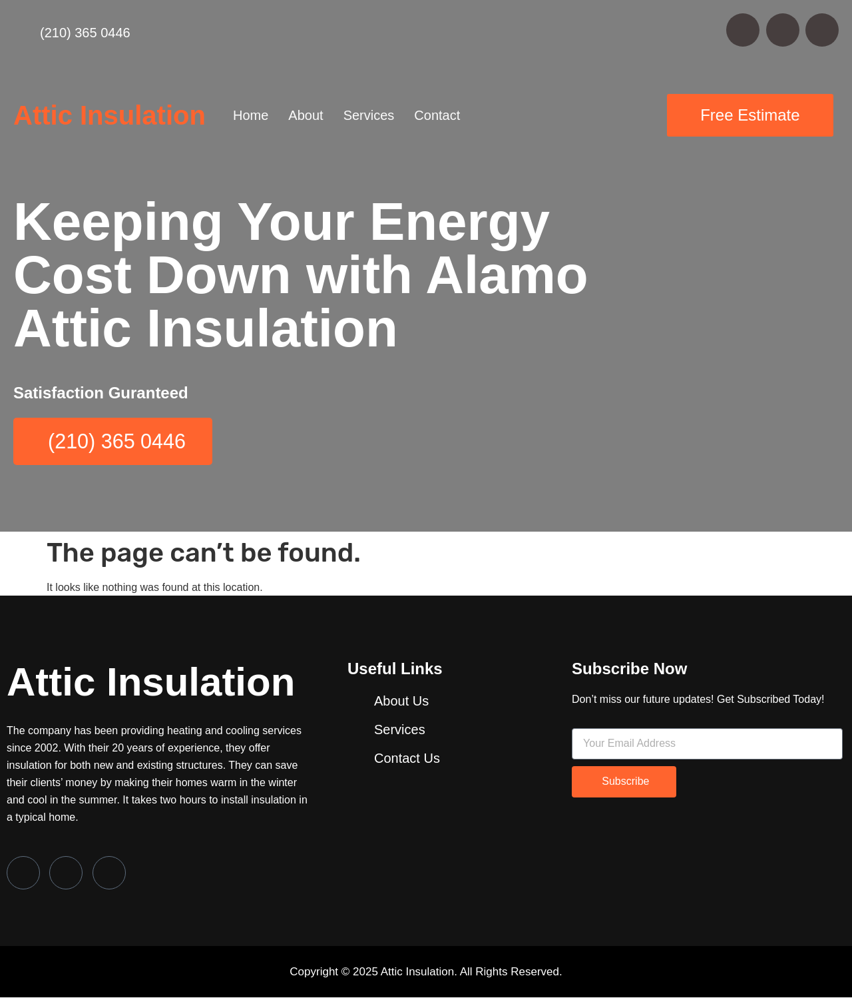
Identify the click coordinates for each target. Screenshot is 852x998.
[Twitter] (66, 872)
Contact (437, 115)
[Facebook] (23, 872)
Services (369, 115)
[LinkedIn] (109, 872)
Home (250, 115)
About (305, 115)
